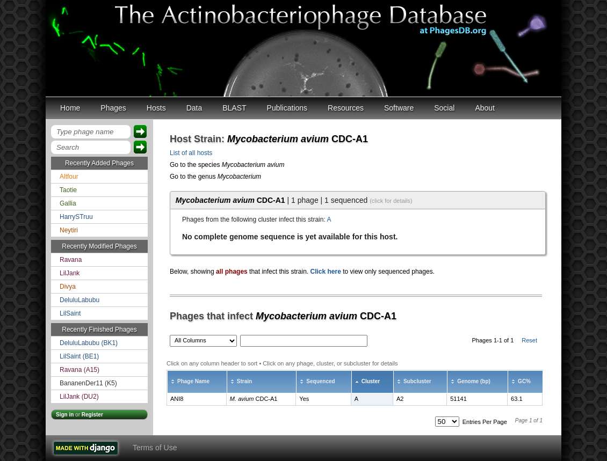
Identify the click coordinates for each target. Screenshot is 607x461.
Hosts (156, 108)
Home (70, 108)
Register (92, 415)
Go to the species (227, 165)
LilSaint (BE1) (79, 356)
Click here (325, 271)
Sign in (65, 415)
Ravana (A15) (79, 370)
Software (399, 108)
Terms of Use (155, 447)
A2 (399, 399)
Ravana (71, 260)
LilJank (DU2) (79, 396)
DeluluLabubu (79, 300)
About (485, 108)
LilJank (70, 273)
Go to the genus (215, 176)
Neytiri (69, 230)
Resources (346, 108)
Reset (529, 340)
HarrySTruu (76, 217)
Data (194, 108)
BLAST (234, 108)
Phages (113, 108)
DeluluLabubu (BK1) (89, 343)
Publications (287, 108)
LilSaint (70, 313)
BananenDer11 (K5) (88, 383)
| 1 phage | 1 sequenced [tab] (294, 200)
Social (444, 108)
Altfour (69, 176)
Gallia (68, 203)
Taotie (68, 190)
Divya (68, 286)
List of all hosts (191, 153)
